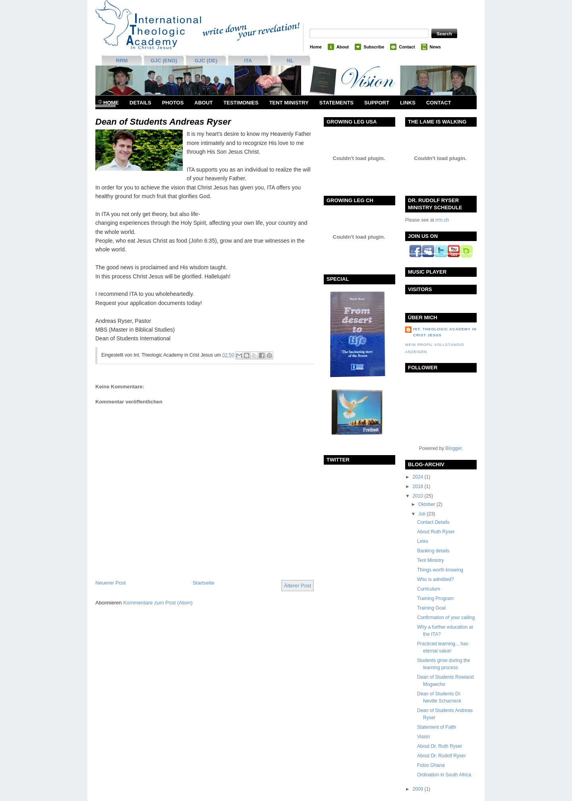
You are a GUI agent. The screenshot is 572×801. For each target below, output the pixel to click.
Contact (407, 46)
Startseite (203, 583)
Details (140, 103)
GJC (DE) (206, 61)
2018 (419, 486)
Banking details (433, 551)
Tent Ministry (289, 103)
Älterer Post (297, 586)
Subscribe (373, 46)
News (435, 46)
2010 (419, 496)
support (376, 103)
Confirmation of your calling (446, 617)
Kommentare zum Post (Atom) (158, 603)
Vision (423, 736)
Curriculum (428, 589)
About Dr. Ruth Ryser (439, 746)
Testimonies (241, 103)
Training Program (435, 598)
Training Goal (431, 608)
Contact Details (433, 522)
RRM (122, 61)
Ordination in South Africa (444, 775)
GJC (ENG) (164, 61)
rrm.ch (442, 220)
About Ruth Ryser (436, 532)
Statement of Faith (436, 727)
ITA (248, 61)
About (342, 46)
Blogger (453, 448)
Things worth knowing (440, 570)
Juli (422, 514)
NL (290, 61)
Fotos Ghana (430, 765)
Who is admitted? (435, 579)
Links (407, 103)
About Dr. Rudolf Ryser (441, 756)
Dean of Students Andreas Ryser (163, 122)
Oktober (427, 504)
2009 (419, 789)
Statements (336, 103)
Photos (173, 103)
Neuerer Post (110, 583)
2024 (419, 477)
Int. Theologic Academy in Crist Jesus (444, 332)
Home (316, 46)
